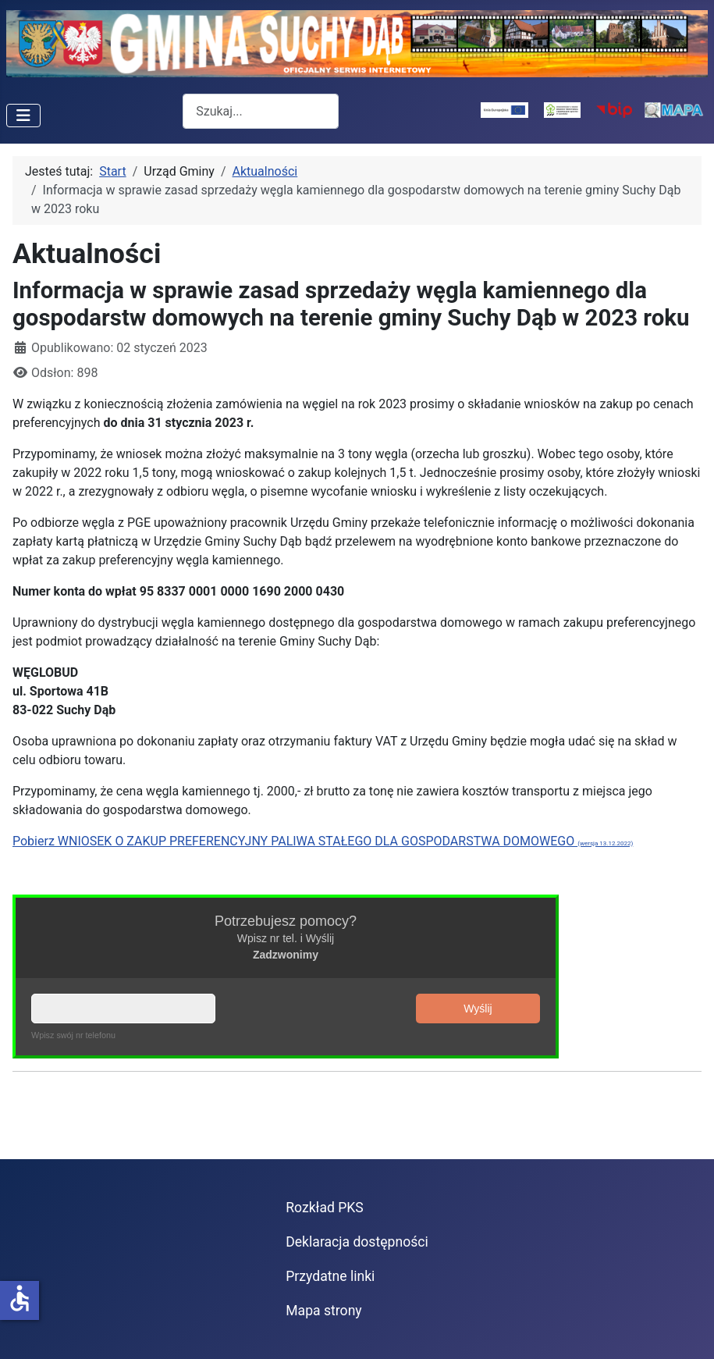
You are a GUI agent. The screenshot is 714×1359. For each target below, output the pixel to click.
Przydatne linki (330, 1276)
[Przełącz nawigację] (23, 115)
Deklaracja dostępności (357, 1242)
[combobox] (261, 111)
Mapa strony (323, 1310)
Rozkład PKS (325, 1207)
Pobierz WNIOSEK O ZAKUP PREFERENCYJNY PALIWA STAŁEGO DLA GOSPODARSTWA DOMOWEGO (322, 841)
